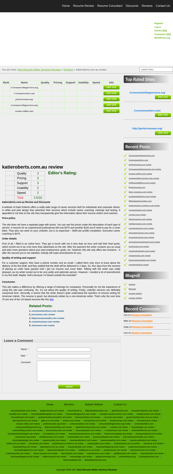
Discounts (132, 5)
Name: (25, 349)
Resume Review (83, 5)
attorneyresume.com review (24, 420)
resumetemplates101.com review (29, 450)
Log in (157, 27)
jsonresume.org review (139, 247)
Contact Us (163, 5)
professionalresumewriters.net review (55, 417)
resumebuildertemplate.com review (46, 414)
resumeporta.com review (140, 256)
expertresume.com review (98, 453)
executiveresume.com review (141, 233)
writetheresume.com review (51, 437)
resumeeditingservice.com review (81, 414)
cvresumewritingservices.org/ (24, 105)
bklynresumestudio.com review (48, 318)
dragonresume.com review (52, 411)
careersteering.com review (25, 447)
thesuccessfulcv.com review (87, 417)
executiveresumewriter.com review (138, 437)
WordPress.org (162, 38)
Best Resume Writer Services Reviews (39, 69)
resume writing (135, 298)
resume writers (135, 293)
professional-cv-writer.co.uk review (144, 206)
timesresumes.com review (140, 219)
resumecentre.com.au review (127, 443)
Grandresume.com (120, 411)
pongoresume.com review (115, 450)
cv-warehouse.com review (116, 430)
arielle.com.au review (15, 443)
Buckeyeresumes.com (149, 456)
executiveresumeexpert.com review (144, 242)
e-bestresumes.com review (46, 321)
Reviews (147, 5)
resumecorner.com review (152, 453)
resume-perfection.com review (143, 440)
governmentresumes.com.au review (142, 417)
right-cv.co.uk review (50, 420)
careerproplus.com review (98, 443)
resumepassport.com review (141, 228)
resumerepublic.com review (80, 447)
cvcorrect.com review (113, 417)
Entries (160, 30)
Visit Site (111, 87)
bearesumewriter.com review (113, 440)
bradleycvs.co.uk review (89, 450)
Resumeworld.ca (74, 411)
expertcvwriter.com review (54, 440)
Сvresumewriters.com (24, 93)
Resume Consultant (109, 5)
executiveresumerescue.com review (85, 434)
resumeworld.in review (139, 265)
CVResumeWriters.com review (142, 183)
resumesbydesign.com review (142, 251)
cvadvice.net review (119, 427)
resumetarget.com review (142, 427)
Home (66, 5)
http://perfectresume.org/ (147, 128)
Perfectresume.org (137, 187)
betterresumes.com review (54, 456)
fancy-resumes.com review (141, 192)
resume (132, 284)
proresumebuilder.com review (106, 437)
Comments (162, 34)
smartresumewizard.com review (142, 447)
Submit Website (94, 404)
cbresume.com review (43, 325)
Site (51, 299)
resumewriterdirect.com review (48, 311)
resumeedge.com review (81, 456)
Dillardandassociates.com (140, 201)
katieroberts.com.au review (52, 447)
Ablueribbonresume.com (95, 460)
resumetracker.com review (140, 210)
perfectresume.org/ (24, 99)
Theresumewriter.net (72, 460)
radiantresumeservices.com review (91, 427)
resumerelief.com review (78, 437)
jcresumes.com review (43, 314)
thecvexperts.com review (72, 453)
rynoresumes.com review (95, 420)
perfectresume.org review (140, 165)
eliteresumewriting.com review (58, 427)
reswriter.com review (18, 414)
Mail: (24, 355)
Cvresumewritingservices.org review (145, 169)
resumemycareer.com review (141, 237)
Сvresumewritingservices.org (24, 87)
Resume (132, 289)
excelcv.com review (137, 215)
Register (158, 23)
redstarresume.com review (140, 224)
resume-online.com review (140, 174)
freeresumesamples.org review (142, 260)
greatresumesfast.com (106, 456)
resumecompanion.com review (145, 411)
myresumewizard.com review (149, 434)
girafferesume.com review (125, 453)
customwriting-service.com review (144, 178)
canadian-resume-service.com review (116, 414)
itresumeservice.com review (142, 450)
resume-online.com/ (24, 111)
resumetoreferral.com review (144, 430)
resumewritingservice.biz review (110, 447)
